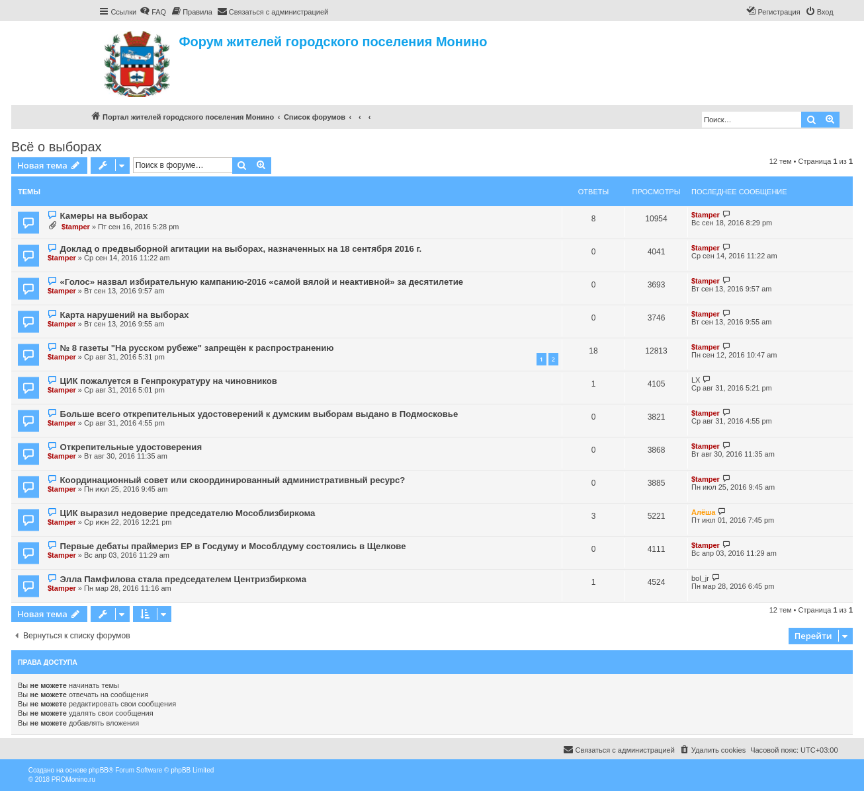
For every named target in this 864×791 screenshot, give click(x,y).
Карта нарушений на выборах (124, 315)
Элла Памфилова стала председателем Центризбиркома (183, 579)
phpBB (98, 770)
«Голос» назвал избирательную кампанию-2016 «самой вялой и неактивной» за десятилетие (261, 282)
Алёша (703, 512)
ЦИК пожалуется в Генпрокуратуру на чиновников (168, 381)
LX (695, 380)
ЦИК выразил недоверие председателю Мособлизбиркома (187, 513)
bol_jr (700, 578)
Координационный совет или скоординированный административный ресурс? (232, 480)
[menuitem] (153, 12)
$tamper (76, 227)
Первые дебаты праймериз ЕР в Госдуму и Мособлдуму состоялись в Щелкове (233, 546)
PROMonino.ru (73, 779)
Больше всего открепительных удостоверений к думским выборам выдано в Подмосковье (259, 414)
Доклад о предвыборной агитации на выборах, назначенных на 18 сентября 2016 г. (240, 249)
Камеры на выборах (104, 216)
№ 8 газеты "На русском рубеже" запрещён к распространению (196, 348)
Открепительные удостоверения (131, 447)
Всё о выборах (56, 146)
